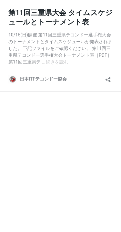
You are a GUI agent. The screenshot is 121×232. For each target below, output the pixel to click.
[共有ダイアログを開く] (108, 77)
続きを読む (57, 61)
